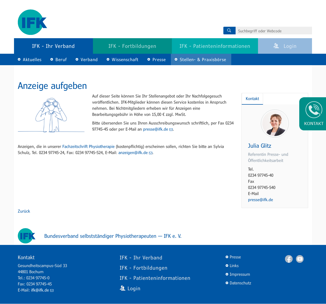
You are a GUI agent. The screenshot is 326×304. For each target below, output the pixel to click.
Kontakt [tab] (252, 98)
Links (234, 265)
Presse (159, 59)
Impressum (240, 274)
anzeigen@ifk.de (135, 152)
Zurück (24, 211)
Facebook (289, 259)
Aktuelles (32, 59)
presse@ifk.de (158, 129)
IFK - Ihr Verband (53, 46)
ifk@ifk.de (42, 289)
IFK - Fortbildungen (132, 46)
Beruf (61, 59)
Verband (89, 59)
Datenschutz (240, 282)
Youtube (300, 259)
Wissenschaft (125, 59)
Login (285, 46)
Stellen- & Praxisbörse (203, 59)
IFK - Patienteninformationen (215, 46)
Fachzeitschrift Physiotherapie (88, 146)
